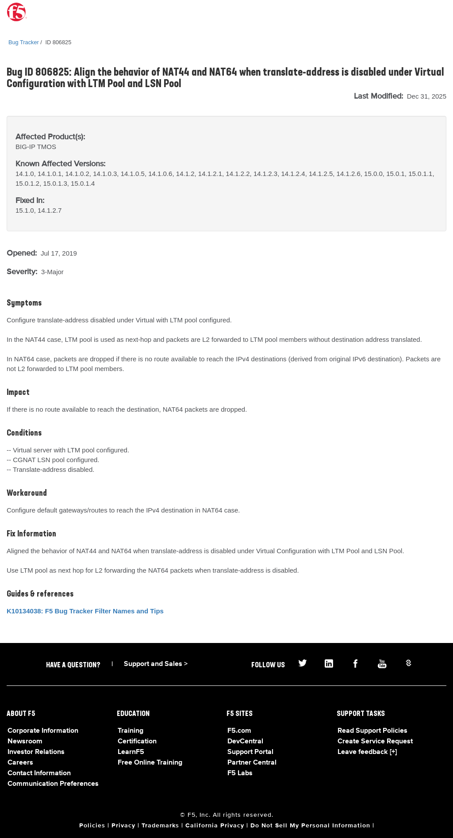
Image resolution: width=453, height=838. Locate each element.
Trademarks (160, 826)
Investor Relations (36, 752)
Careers (20, 762)
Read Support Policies (372, 731)
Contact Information (39, 773)
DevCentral (245, 741)
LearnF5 (131, 752)
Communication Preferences (53, 784)
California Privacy (214, 826)
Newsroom (25, 741)
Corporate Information (43, 731)
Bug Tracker (23, 42)
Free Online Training (150, 762)
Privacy (123, 826)
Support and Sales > (156, 664)
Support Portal (250, 752)
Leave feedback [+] (367, 752)
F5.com (239, 731)
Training (130, 731)
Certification (137, 741)
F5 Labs (240, 773)
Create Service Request (375, 741)
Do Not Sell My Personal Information (310, 826)
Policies (92, 826)
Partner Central (251, 762)
